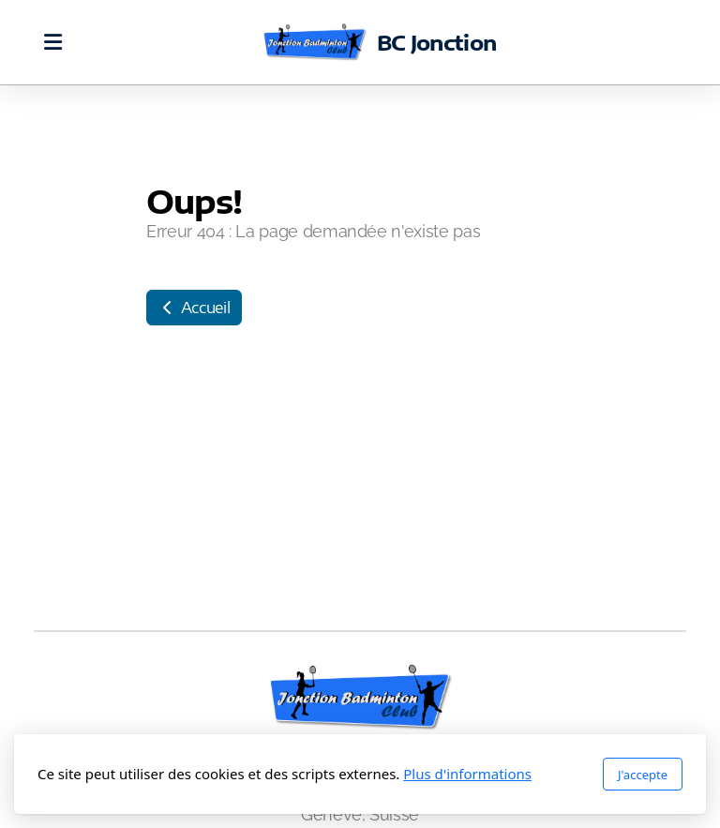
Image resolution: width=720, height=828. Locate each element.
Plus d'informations (467, 773)
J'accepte (643, 774)
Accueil (194, 307)
